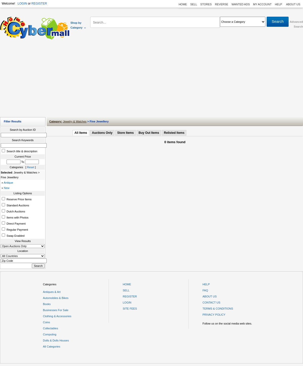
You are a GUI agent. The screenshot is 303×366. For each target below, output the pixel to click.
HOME (183, 4)
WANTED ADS (241, 4)
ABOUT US (293, 4)
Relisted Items (174, 133)
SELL (193, 4)
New (6, 187)
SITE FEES (130, 308)
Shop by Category (78, 25)
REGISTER (39, 3)
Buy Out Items (149, 133)
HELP (279, 4)
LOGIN (22, 3)
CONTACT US (211, 302)
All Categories (51, 346)
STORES (206, 4)
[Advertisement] (151, 79)
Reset (30, 167)
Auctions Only (102, 133)
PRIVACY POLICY (214, 314)
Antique (8, 182)
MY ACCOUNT (262, 4)
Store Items (125, 133)
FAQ (205, 290)
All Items (80, 133)
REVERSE (221, 4)
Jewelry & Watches (74, 121)
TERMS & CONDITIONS (218, 308)
